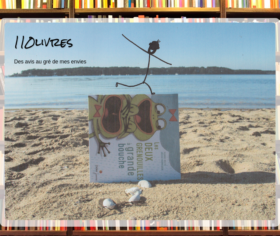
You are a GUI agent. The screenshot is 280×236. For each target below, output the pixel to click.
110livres (43, 42)
